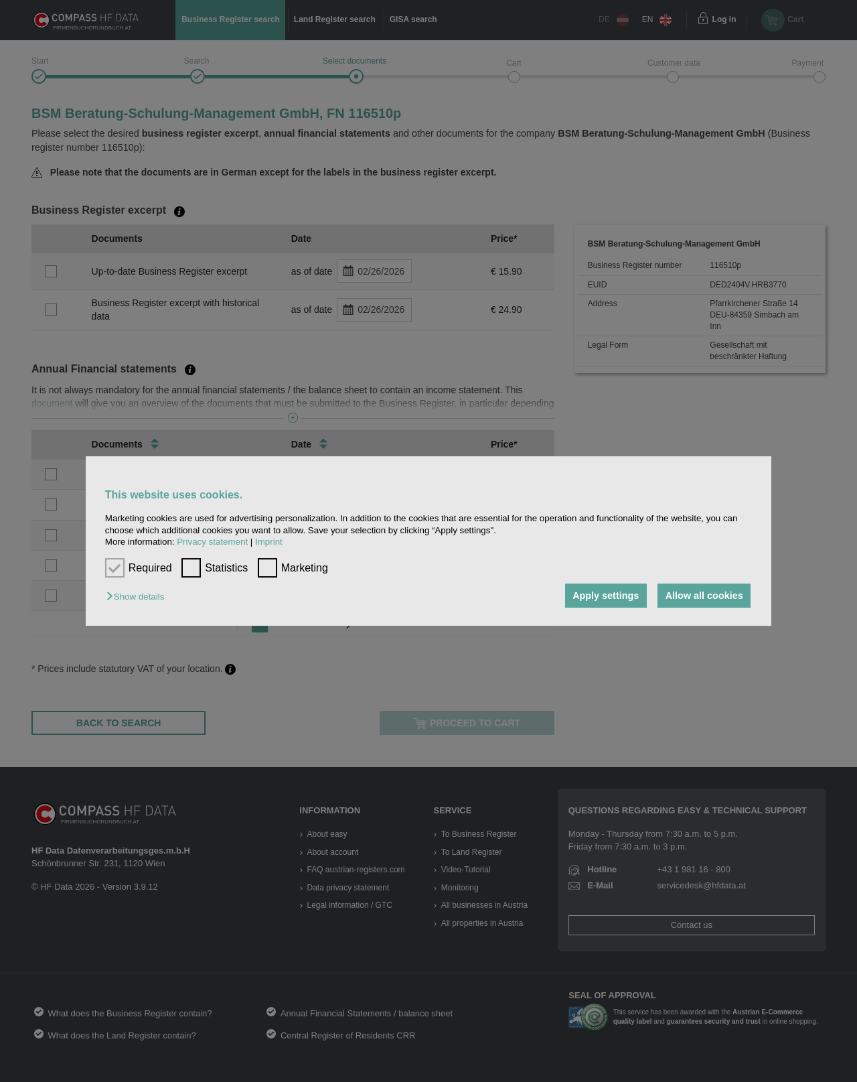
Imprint (269, 542)
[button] (138, 596)
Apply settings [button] (605, 595)
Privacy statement (212, 542)
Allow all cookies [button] (704, 595)
